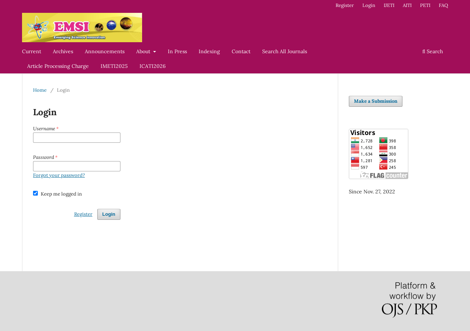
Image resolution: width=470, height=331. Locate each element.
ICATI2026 (153, 66)
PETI (425, 5)
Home (40, 90)
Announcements (104, 51)
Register (345, 5)
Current (31, 51)
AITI (407, 5)
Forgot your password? (59, 175)
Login (368, 5)
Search (432, 51)
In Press (177, 51)
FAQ (443, 5)
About (144, 51)
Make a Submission (375, 101)
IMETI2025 (114, 66)
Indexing (209, 51)
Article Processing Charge (58, 66)
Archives (63, 51)
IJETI (389, 5)
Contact (241, 51)
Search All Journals (284, 51)
